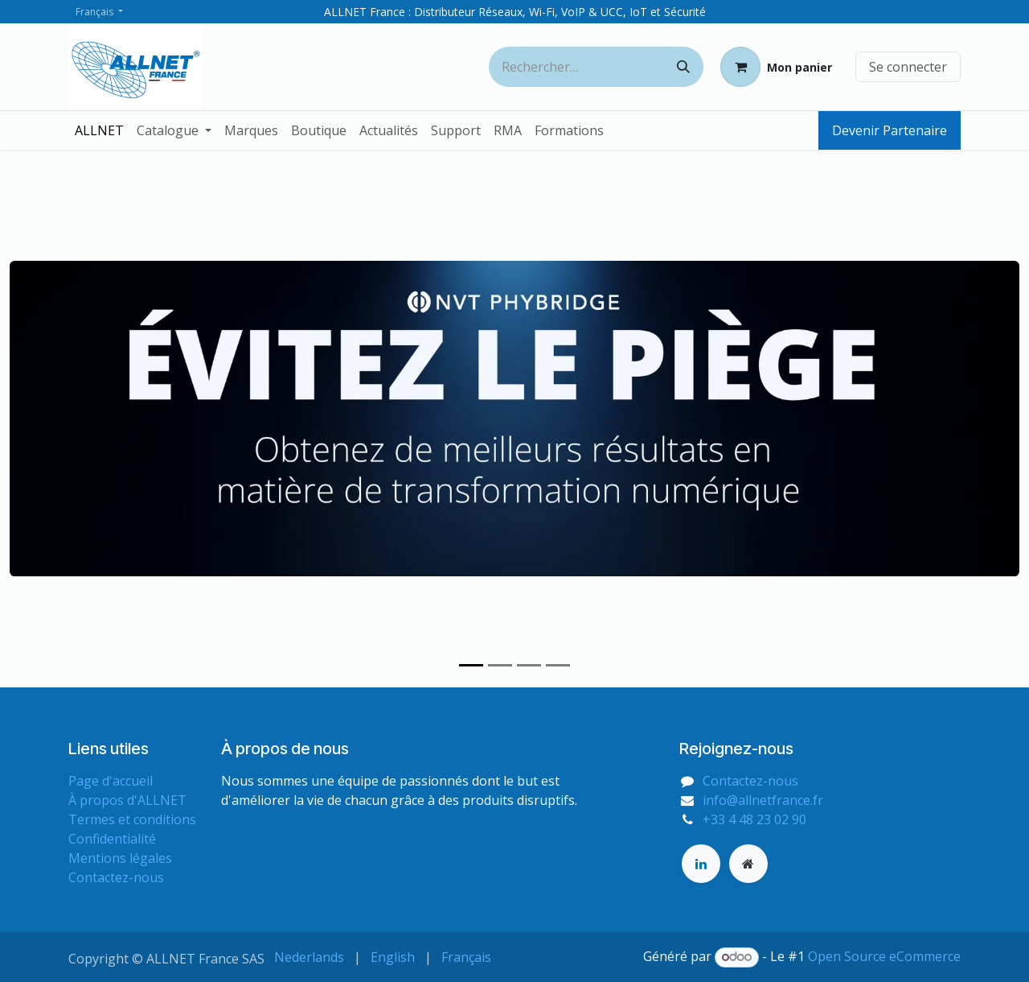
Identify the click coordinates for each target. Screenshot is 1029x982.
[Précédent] (60, 418)
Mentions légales (120, 858)
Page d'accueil (110, 781)
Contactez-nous (116, 877)
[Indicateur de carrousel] (471, 665)
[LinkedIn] (701, 863)
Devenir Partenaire (889, 130)
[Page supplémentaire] (748, 863)
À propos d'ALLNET (127, 800)
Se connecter (908, 67)
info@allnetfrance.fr (763, 800)
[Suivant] (968, 418)
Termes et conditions (132, 819)
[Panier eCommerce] (776, 67)
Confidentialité (112, 839)
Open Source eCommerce (884, 956)
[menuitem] (99, 130)
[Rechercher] (683, 67)
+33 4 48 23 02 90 (754, 819)
